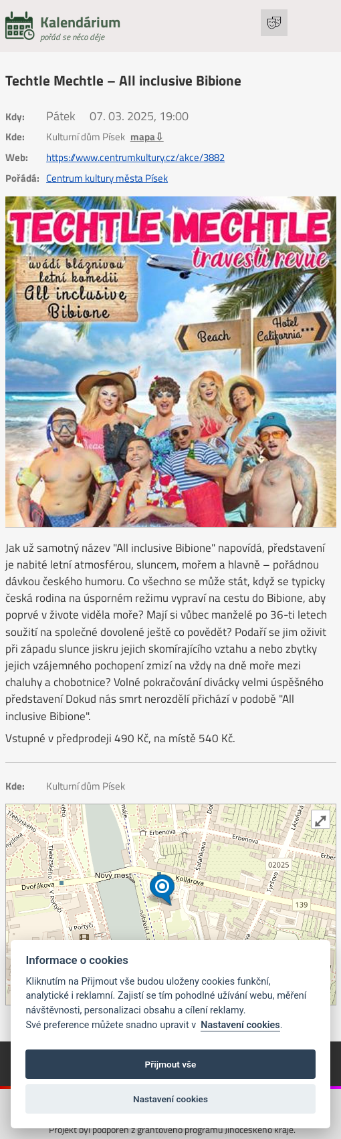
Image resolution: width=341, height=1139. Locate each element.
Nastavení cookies (240, 1025)
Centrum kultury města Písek (107, 178)
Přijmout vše (171, 1064)
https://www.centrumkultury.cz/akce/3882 (135, 158)
